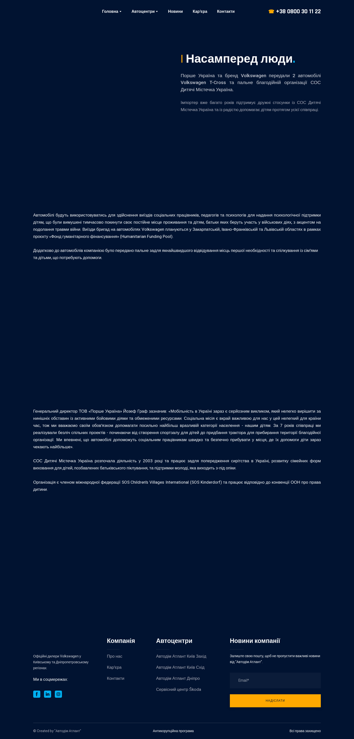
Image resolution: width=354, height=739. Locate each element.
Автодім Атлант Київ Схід (180, 667)
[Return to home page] (54, 11)
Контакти (226, 11)
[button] (36, 694)
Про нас (114, 656)
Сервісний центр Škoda (178, 689)
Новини (175, 11)
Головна (110, 11)
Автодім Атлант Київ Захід (181, 656)
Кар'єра (200, 11)
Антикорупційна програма (173, 731)
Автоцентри (143, 11)
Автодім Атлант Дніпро (178, 678)
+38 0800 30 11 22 (298, 11)
